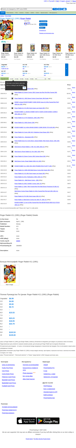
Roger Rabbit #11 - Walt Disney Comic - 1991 (27, 180)
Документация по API (50, 392)
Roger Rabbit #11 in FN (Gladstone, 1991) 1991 (27, 117)
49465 (18, 241)
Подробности (42, 30)
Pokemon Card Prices (8, 377)
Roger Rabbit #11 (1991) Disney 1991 (25, 122)
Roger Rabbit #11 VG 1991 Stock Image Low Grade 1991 (30, 108)
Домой (46, 365)
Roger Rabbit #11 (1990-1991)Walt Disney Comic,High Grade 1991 (32, 170)
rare (23, 68)
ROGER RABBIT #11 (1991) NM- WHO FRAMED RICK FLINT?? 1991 (33, 166)
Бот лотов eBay (28, 376)
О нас (45, 371)
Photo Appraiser (28, 373)
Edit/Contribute (48, 395)
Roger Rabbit (8, 15)
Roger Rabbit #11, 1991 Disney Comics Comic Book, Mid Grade (31, 98)
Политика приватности (9, 410)
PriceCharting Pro (49, 368)
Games (9, 12)
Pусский (51, 1)
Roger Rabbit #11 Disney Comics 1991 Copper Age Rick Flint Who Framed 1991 (36, 92)
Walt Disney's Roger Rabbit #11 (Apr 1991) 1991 (27, 151)
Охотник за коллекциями (31, 365)
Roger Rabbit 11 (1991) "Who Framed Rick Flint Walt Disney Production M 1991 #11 (37, 186)
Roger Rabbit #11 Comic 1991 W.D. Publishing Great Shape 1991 (32, 132)
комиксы (2, 15)
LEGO (32, 12)
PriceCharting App (49, 398)
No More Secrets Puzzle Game (42, 439)
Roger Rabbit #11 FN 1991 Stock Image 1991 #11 (28, 196)
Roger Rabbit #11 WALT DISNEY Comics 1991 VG (28, 183)
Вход (74, 1)
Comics (22, 12)
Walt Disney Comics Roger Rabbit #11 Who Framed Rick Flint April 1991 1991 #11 (36, 191)
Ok (24, 87)
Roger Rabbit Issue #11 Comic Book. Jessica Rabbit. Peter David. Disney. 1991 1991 (37, 141)
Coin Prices (5, 371)
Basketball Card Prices (9, 383)
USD (45, 1)
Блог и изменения (49, 389)
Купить (42, 27)
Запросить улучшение (51, 377)
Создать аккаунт (65, 1)
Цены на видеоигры (8, 365)
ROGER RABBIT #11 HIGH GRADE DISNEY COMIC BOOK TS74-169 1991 (35, 127)
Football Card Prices (8, 386)
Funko (27, 12)
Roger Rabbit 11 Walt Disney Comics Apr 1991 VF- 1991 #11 (31, 199)
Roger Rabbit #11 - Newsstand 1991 (24, 137)
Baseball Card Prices (8, 380)
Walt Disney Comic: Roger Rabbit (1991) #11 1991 (28, 161)
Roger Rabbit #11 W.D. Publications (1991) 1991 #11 (29, 177)
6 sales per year (4, 68)
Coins (37, 12)
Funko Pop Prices (7, 368)
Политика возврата (8, 413)
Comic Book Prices (8, 374)
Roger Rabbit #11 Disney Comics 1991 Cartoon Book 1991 (30, 156)
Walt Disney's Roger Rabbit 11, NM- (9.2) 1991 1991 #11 (30, 146)
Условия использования (9, 407)
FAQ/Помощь (48, 386)
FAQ (57, 1)
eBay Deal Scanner (29, 379)
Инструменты (53, 12)
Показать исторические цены (46, 33)
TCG (16, 12)
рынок (2, 12)
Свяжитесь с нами (49, 374)
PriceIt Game (29, 439)
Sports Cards (44, 12)
